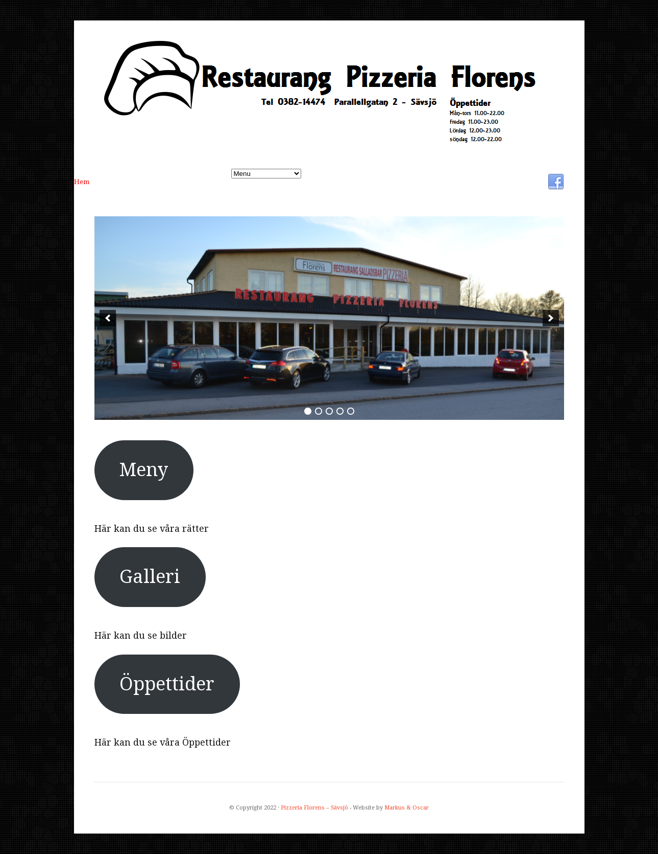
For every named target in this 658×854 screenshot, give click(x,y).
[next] (551, 318)
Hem (81, 182)
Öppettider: (212, 182)
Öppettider (166, 684)
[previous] (108, 318)
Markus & (398, 807)
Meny (121, 182)
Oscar (420, 807)
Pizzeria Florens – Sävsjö (314, 807)
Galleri (163, 182)
